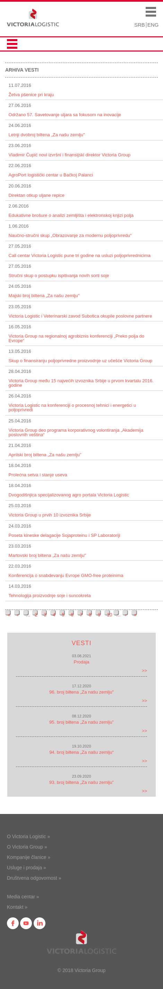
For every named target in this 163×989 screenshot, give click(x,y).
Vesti (81, 643)
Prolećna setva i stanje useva (38, 474)
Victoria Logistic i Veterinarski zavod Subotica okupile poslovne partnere (80, 316)
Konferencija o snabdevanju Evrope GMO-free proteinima (66, 575)
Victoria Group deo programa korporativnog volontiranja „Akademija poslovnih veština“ (76, 432)
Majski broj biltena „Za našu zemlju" (44, 295)
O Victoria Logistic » (28, 836)
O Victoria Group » (27, 847)
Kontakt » (17, 907)
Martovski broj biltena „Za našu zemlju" (47, 555)
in (39, 923)
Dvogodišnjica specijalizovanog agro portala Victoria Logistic (69, 494)
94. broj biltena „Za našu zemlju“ (81, 752)
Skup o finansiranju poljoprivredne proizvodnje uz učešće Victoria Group (81, 360)
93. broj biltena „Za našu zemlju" (81, 782)
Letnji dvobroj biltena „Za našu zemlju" (47, 134)
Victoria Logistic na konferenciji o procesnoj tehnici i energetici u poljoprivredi (72, 407)
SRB (139, 25)
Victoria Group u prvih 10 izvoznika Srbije (50, 515)
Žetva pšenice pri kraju (31, 94)
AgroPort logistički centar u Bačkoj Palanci (51, 174)
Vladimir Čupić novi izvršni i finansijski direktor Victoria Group (70, 154)
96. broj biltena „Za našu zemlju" (81, 692)
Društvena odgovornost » (34, 878)
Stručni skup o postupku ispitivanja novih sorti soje (59, 275)
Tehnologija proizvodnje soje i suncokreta (50, 595)
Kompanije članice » (28, 857)
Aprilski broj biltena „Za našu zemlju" (45, 454)
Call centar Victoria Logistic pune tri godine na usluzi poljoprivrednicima (80, 255)
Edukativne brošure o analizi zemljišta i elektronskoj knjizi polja (71, 215)
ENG (153, 25)
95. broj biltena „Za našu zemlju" (81, 722)
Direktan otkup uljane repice (37, 195)
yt (26, 923)
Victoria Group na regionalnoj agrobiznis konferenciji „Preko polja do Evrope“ (76, 338)
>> (144, 670)
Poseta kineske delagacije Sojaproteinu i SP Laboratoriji (64, 535)
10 (109, 614)
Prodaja (81, 662)
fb (13, 923)
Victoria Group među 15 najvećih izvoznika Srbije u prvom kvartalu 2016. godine (81, 383)
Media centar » (23, 896)
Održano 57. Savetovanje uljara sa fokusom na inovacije (65, 114)
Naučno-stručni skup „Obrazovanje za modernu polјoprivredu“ (70, 235)
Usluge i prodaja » (26, 867)
